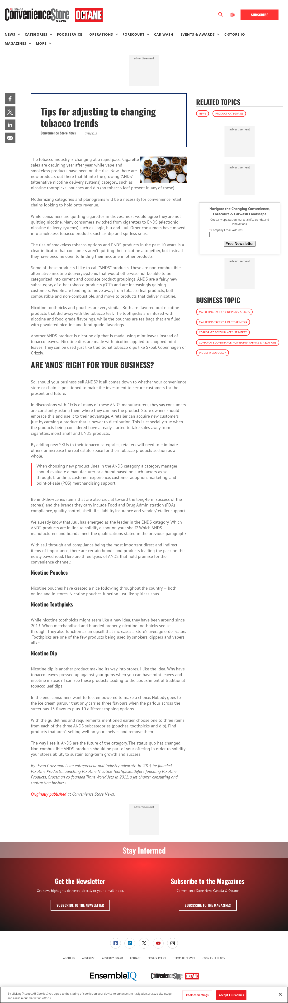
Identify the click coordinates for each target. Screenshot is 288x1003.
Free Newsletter (240, 244)
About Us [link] (69, 958)
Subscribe (259, 14)
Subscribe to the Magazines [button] (208, 905)
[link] (10, 98)
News (202, 113)
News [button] (10, 34)
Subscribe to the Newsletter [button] (80, 905)
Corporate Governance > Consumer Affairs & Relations (237, 342)
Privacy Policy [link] (157, 958)
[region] (144, 995)
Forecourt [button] (134, 34)
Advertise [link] (88, 958)
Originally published (48, 794)
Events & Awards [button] (197, 34)
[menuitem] (15, 34)
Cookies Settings (214, 958)
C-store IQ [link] (234, 34)
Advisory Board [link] (112, 958)
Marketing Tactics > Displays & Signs (224, 312)
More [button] (41, 43)
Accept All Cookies (231, 995)
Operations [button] (101, 34)
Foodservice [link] (69, 34)
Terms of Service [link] (184, 958)
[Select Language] (233, 15)
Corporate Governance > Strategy (223, 332)
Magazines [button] (15, 43)
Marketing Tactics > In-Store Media (223, 322)
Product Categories (229, 113)
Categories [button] (36, 34)
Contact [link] (135, 958)
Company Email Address (225, 230)
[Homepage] (54, 15)
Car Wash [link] (163, 34)
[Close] (280, 994)
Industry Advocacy (212, 352)
